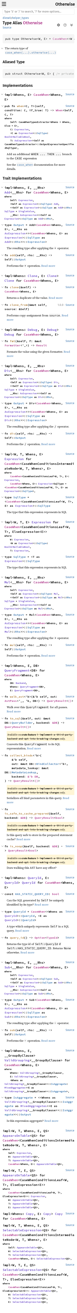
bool (59, 817)
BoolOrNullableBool (17, 136)
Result (41, 345)
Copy (30, 1214)
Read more (48, 266)
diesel (7, 18)
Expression (21, 129)
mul (12, 645)
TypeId (52, 937)
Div (7, 371)
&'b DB (32, 776)
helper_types (20, 18)
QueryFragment (17, 670)
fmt (12, 341)
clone (14, 287)
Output (18, 225)
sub (12, 1030)
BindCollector (47, 764)
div (12, 433)
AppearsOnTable (16, 1136)
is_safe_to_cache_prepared (27, 813)
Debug (32, 330)
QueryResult (56, 701)
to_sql (15, 718)
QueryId (34, 878)
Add (7, 192)
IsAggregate (58, 1084)
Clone (32, 276)
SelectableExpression (22, 1230)
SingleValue (26, 211)
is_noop (16, 846)
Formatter (12, 345)
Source (7, 27)
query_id (17, 937)
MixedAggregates (15, 1087)
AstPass (11, 701)
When (59, 110)
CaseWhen (60, 38)
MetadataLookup (24, 772)
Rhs (68, 207)
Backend (21, 683)
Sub (7, 967)
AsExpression (22, 140)
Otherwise (65, 4)
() (70, 701)
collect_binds (21, 755)
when (20, 106)
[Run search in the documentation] (38, 12)
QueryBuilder (22, 722)
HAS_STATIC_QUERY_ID (32, 894)
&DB (54, 722)
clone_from (18, 305)
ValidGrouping (17, 1060)
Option (40, 937)
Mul (7, 582)
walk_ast (17, 696)
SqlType (42, 133)
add (12, 255)
